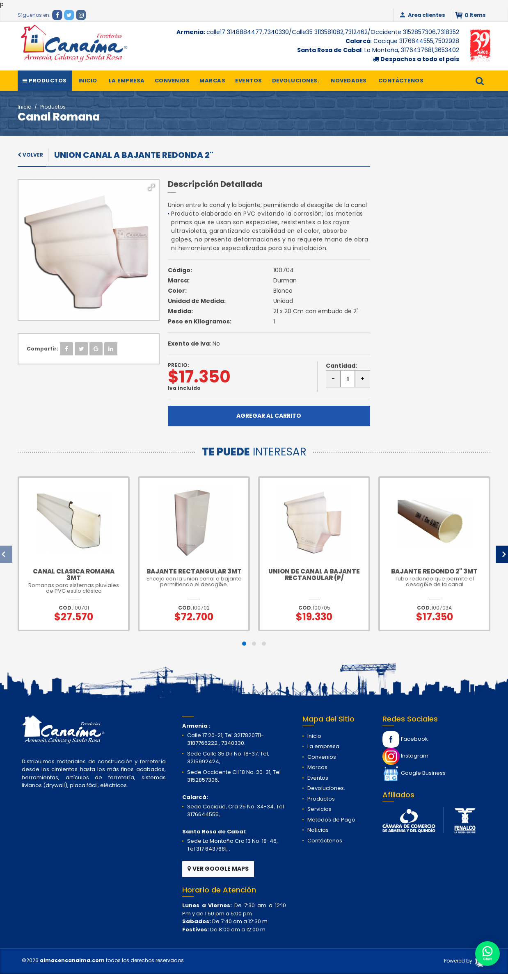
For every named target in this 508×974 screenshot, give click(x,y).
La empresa (127, 80)
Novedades (349, 80)
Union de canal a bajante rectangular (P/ (314, 574)
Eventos (248, 80)
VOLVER (30, 154)
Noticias (318, 830)
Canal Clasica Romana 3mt (73, 574)
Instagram (405, 756)
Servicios (319, 809)
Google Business (414, 773)
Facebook (405, 739)
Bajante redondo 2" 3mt (434, 571)
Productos (45, 80)
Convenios (172, 80)
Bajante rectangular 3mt (194, 571)
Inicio (87, 80)
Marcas (212, 80)
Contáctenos (401, 80)
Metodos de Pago (331, 820)
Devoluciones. (296, 80)
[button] (151, 187)
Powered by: (465, 960)
